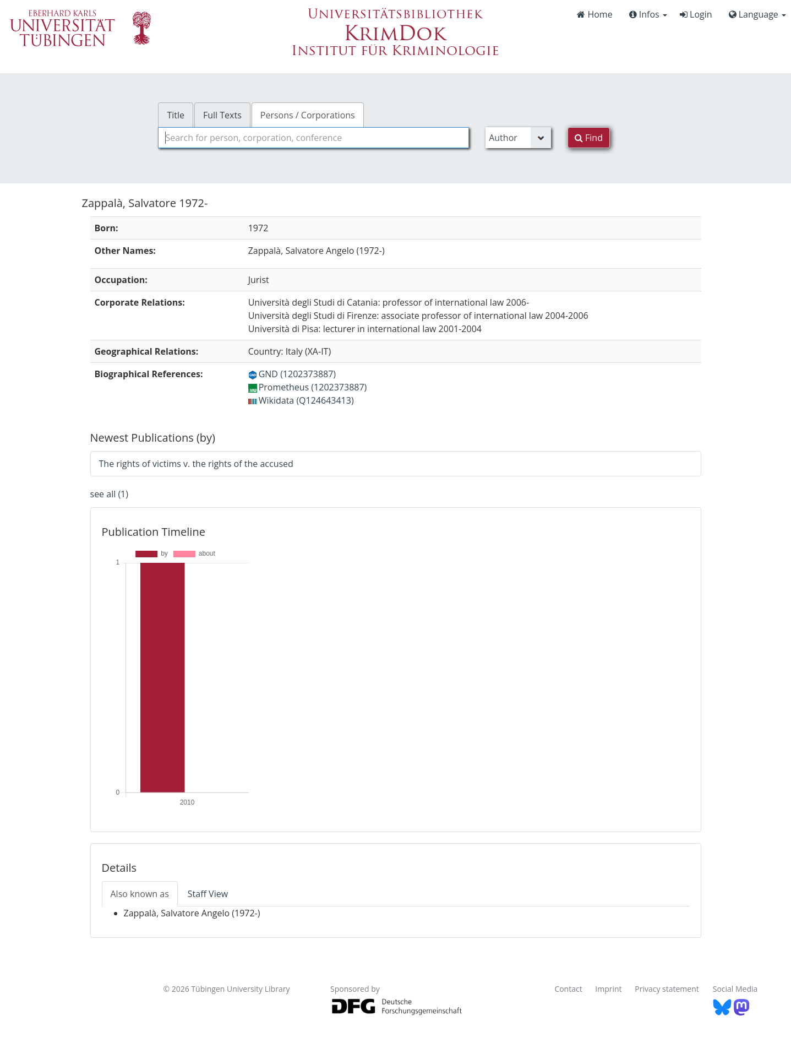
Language (757, 14)
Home (594, 14)
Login (696, 14)
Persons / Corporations (307, 115)
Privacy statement (667, 989)
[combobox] (313, 137)
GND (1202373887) (292, 374)
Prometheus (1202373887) (307, 387)
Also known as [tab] (140, 894)
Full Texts (222, 115)
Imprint (608, 989)
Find (589, 138)
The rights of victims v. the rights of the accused (196, 464)
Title (175, 115)
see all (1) (109, 494)
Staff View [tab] (208, 894)
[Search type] (518, 137)
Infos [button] (648, 14)
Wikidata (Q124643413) (301, 400)
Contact (568, 989)
